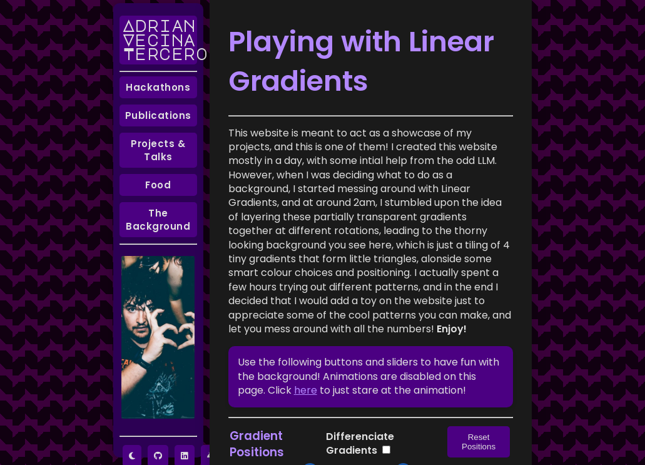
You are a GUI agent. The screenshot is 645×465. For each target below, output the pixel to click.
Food (158, 185)
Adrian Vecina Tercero (160, 40)
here (305, 390)
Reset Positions (478, 441)
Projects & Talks (158, 150)
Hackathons (158, 87)
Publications (158, 115)
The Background (158, 220)
